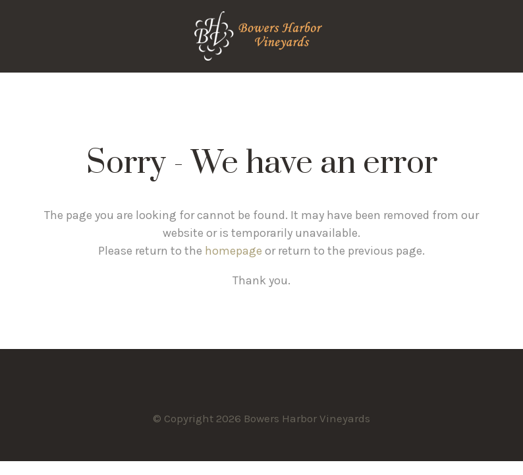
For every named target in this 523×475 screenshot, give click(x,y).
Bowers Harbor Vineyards (261, 36)
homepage (233, 250)
